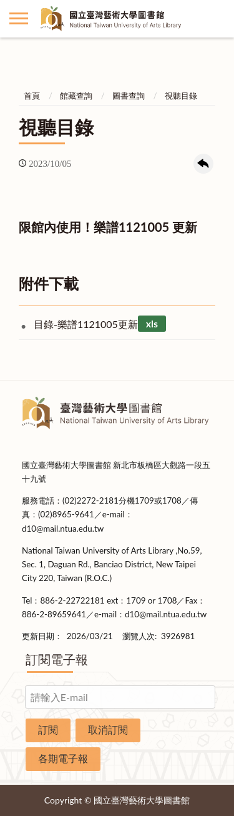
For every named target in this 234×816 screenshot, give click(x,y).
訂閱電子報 (57, 659)
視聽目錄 (181, 96)
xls (152, 324)
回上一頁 (203, 164)
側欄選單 (18, 18)
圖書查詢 (128, 96)
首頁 (32, 96)
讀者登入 (215, 18)
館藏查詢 (76, 96)
